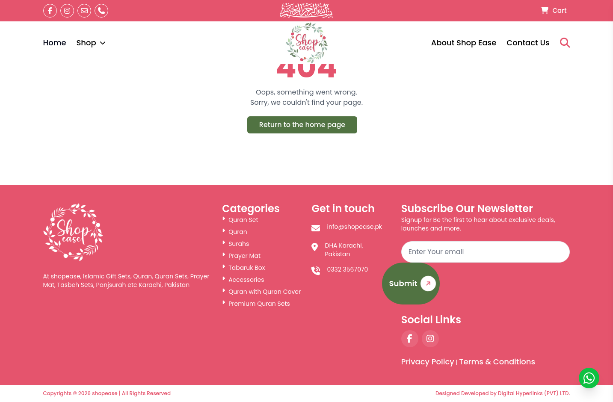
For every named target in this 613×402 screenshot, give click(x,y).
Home (54, 42)
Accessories (243, 279)
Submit (414, 284)
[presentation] (505, 287)
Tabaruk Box (243, 267)
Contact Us (527, 42)
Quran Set (240, 220)
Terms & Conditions (497, 361)
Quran (234, 232)
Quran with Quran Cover (261, 291)
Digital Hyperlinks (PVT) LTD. (534, 393)
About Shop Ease (464, 42)
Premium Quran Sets (256, 303)
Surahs (235, 243)
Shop (90, 42)
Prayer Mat (241, 255)
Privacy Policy (427, 361)
